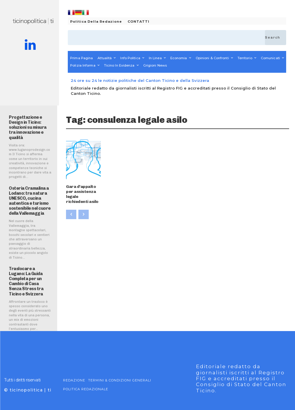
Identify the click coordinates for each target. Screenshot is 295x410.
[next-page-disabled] (83, 206)
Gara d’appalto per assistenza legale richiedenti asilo (81, 190)
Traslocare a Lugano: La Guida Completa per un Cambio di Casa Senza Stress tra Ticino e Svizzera (30, 269)
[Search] (275, 37)
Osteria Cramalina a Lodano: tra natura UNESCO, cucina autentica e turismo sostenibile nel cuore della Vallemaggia (29, 193)
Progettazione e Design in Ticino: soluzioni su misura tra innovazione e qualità (30, 124)
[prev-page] (71, 206)
